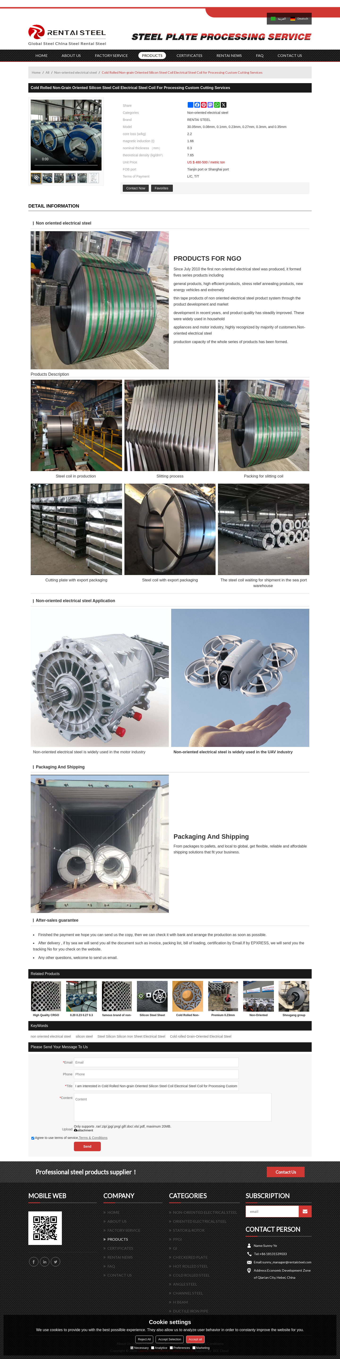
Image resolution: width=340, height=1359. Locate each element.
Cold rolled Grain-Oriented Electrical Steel (200, 1036)
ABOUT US (71, 55)
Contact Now (135, 188)
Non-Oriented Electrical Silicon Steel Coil (258, 1016)
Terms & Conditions (93, 1138)
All (47, 72)
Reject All (144, 1339)
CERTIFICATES (189, 55)
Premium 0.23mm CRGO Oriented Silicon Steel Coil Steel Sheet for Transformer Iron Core (223, 1016)
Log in (234, 5)
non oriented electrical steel (51, 1036)
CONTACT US (290, 55)
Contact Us (286, 1172)
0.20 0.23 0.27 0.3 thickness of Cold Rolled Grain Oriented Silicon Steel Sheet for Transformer (82, 1016)
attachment (83, 1130)
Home (36, 72)
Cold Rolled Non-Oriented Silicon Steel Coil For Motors (187, 1016)
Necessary (139, 1348)
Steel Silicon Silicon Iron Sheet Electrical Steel (131, 1036)
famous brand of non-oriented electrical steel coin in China (116, 1016)
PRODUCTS (152, 55)
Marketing (201, 1348)
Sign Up (244, 5)
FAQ (260, 55)
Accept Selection (169, 1339)
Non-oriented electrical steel (75, 72)
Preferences (180, 1348)
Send (87, 1146)
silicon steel (84, 1036)
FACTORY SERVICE (111, 55)
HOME (41, 55)
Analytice (159, 1348)
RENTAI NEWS (229, 55)
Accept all (195, 1339)
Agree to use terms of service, (69, 1138)
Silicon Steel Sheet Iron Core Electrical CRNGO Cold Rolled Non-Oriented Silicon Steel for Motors (152, 1016)
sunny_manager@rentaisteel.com (286, 1262)
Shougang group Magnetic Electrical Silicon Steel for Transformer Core (294, 1016)
